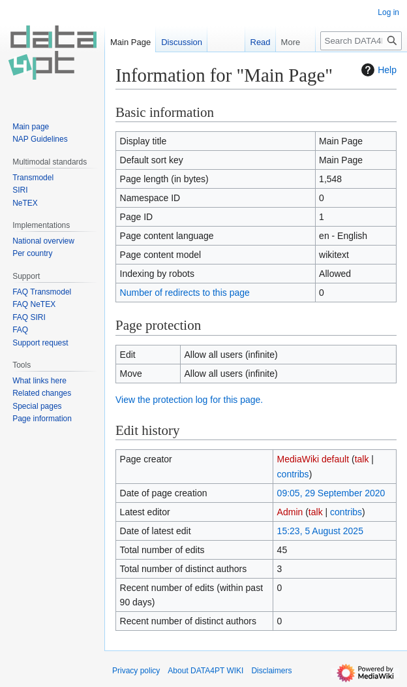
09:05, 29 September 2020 (331, 493)
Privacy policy (136, 670)
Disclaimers (271, 670)
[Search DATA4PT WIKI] (361, 40)
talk (362, 459)
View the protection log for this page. (189, 399)
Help (377, 69)
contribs (293, 474)
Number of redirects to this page (185, 292)
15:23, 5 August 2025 (320, 531)
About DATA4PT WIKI (205, 670)
